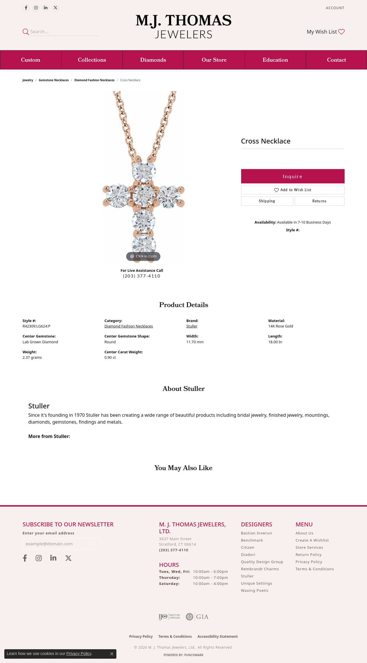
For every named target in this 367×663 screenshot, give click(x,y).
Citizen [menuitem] (248, 547)
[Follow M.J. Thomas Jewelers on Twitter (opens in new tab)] (55, 8)
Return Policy (309, 554)
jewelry (28, 80)
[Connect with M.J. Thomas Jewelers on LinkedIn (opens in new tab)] (45, 8)
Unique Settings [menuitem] (256, 583)
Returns (319, 201)
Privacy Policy (309, 561)
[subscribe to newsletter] (93, 543)
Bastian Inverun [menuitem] (256, 533)
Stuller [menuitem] (247, 576)
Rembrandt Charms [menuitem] (260, 568)
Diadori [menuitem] (248, 554)
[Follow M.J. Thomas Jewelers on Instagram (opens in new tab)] (35, 8)
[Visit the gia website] (197, 617)
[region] (143, 177)
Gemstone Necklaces (54, 80)
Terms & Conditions (315, 568)
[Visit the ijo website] (169, 617)
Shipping (267, 201)
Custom (30, 60)
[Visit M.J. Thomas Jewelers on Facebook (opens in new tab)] (26, 8)
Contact (336, 60)
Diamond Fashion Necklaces (94, 80)
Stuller (192, 326)
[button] (334, 8)
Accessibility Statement (217, 636)
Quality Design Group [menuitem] (262, 561)
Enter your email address (49, 533)
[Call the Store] (174, 549)
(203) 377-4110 (141, 276)
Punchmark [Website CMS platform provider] (193, 655)
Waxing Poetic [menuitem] (255, 590)
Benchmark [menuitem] (252, 540)
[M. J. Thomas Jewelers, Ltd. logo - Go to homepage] (183, 29)
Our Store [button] (214, 60)
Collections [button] (92, 60)
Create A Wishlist (312, 540)
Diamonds (153, 60)
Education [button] (275, 60)
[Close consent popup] (112, 654)
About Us (305, 533)
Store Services (309, 547)
